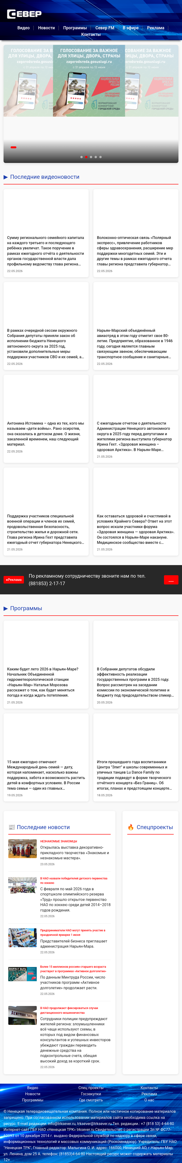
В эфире (131, 28)
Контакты (91, 34)
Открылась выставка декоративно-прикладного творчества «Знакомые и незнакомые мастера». (74, 852)
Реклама (155, 28)
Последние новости (43, 827)
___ (171, 580)
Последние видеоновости (44, 177)
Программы (75, 28)
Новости (46, 28)
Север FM (105, 28)
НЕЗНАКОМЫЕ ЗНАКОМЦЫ (58, 841)
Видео (24, 28)
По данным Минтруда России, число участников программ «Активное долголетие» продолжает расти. (72, 982)
